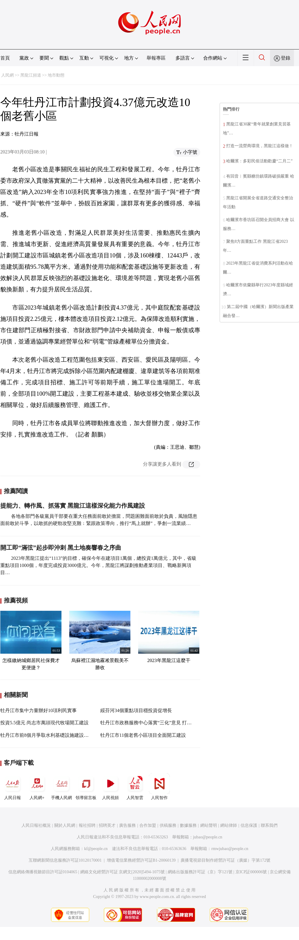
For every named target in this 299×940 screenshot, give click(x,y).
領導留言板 (85, 786)
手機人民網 (61, 786)
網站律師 (228, 825)
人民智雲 (134, 786)
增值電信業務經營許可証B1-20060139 (141, 860)
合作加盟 (147, 825)
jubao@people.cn (207, 837)
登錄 (285, 57)
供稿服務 (168, 825)
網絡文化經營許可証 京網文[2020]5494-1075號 (122, 872)
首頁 (5, 57)
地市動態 (56, 75)
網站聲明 (208, 825)
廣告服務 (127, 825)
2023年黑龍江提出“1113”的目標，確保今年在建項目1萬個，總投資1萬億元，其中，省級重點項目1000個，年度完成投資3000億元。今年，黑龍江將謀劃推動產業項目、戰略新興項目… (98, 565)
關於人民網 (64, 825)
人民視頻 (110, 786)
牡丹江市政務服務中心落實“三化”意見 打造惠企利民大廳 (160, 722)
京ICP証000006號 (251, 872)
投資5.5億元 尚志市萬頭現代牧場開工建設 (44, 722)
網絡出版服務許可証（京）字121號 (200, 872)
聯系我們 (269, 825)
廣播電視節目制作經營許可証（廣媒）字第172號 (225, 860)
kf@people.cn (96, 848)
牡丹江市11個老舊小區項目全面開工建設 (143, 735)
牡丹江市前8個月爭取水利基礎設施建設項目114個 (52, 735)
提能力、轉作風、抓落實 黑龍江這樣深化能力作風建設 (72, 505)
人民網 (7, 75)
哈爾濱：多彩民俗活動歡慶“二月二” (259, 161)
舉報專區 (156, 57)
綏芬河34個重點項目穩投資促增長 (136, 710)
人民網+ (37, 786)
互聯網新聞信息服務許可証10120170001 (65, 860)
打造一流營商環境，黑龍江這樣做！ (259, 146)
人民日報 (12, 786)
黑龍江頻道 (30, 75)
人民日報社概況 (36, 825)
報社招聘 (87, 825)
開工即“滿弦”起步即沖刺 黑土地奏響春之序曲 (60, 547)
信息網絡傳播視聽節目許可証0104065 (42, 872)
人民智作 (159, 786)
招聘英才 (107, 825)
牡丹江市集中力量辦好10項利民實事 (38, 710)
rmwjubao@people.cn (229, 848)
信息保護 (249, 825)
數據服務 (188, 825)
